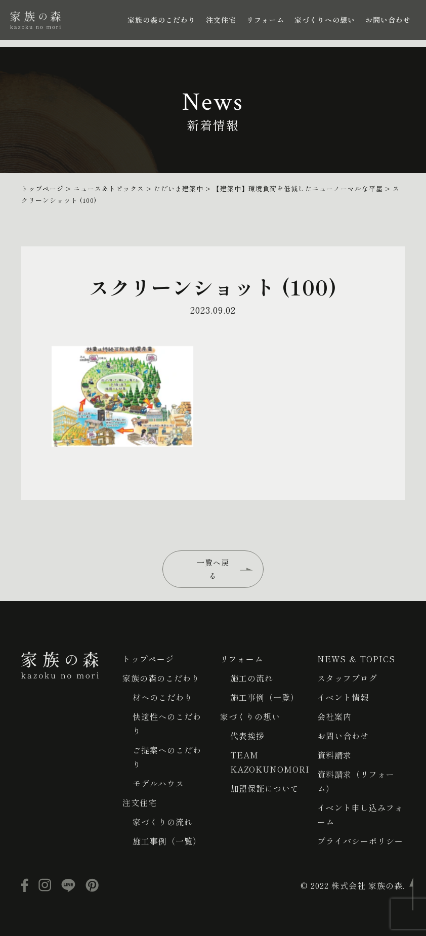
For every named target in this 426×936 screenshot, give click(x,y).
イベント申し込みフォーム (360, 814)
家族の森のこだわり (161, 20)
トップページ (148, 659)
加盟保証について (264, 788)
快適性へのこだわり (167, 723)
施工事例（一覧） (167, 841)
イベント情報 (343, 697)
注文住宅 (221, 20)
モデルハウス (158, 783)
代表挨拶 (247, 736)
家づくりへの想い (324, 20)
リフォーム (265, 20)
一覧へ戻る (213, 569)
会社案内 (334, 716)
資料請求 (334, 755)
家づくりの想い (250, 716)
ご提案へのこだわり (167, 757)
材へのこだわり (163, 697)
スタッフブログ (347, 678)
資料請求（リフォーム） (356, 781)
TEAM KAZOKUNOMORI (270, 762)
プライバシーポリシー (360, 841)
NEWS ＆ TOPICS (356, 659)
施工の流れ (251, 678)
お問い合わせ (388, 20)
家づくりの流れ (163, 822)
